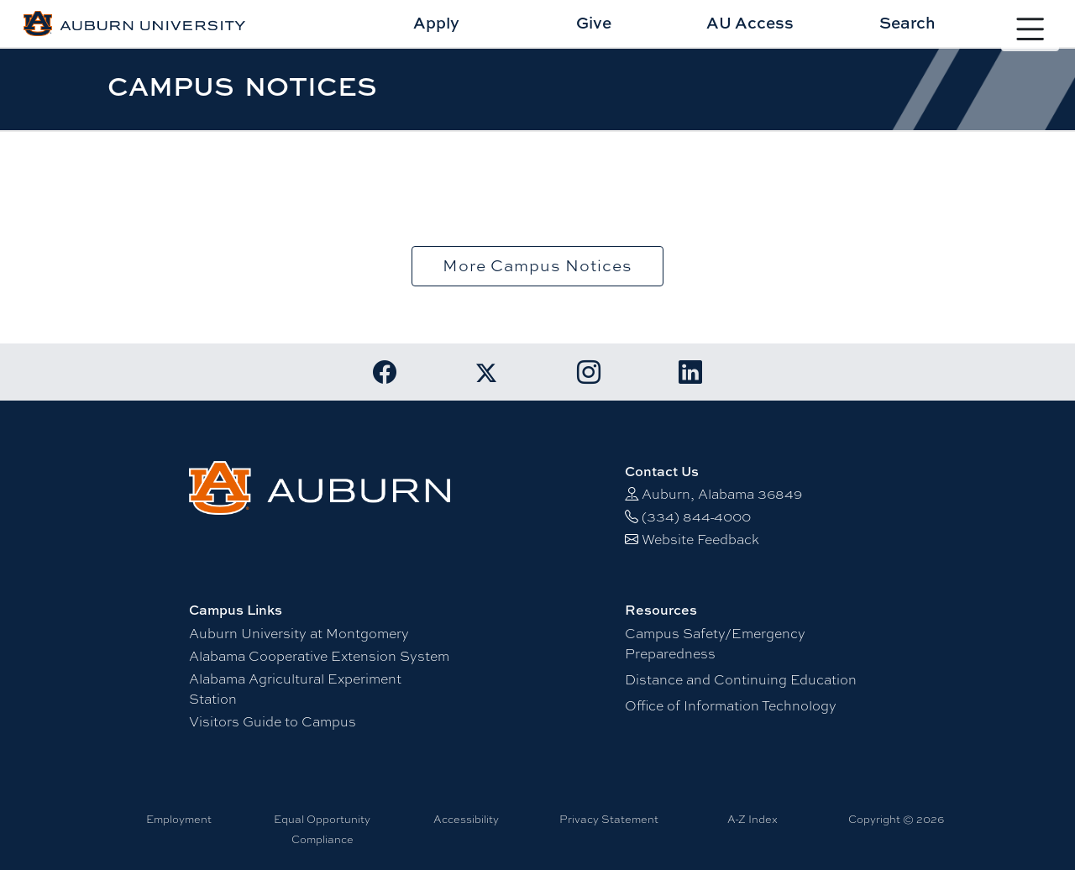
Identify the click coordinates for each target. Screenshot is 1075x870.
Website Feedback (700, 538)
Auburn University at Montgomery (299, 632)
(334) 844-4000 (696, 516)
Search (907, 22)
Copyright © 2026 (896, 818)
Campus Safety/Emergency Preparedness (715, 643)
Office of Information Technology (730, 705)
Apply (436, 22)
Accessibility (466, 818)
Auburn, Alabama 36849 (722, 493)
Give (593, 22)
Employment (179, 818)
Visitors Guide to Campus (272, 721)
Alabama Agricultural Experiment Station (295, 688)
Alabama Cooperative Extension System (319, 655)
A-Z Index (752, 818)
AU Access (750, 22)
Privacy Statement (608, 818)
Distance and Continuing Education (741, 679)
